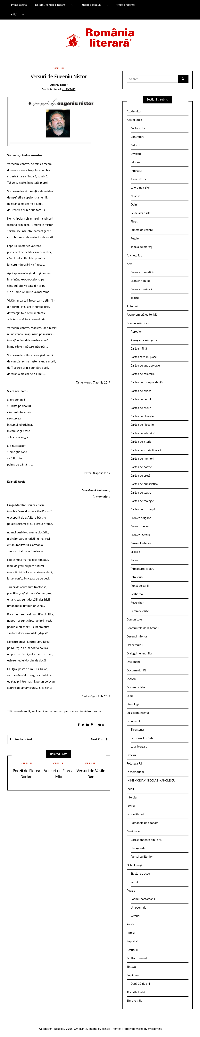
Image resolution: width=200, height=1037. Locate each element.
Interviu (132, 797)
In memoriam (135, 772)
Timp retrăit (134, 1000)
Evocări (131, 755)
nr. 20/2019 (68, 89)
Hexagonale (138, 848)
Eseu (130, 696)
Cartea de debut (141, 399)
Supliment (133, 975)
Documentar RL (136, 670)
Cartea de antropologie (145, 365)
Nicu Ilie (59, 1029)
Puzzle (135, 238)
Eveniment (133, 721)
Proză (130, 924)
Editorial (136, 162)
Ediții (14, 14)
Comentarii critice (138, 323)
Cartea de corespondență (147, 382)
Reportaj (132, 941)
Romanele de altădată (144, 823)
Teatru (135, 298)
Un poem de (138, 907)
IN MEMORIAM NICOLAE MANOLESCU (151, 780)
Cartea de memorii (142, 458)
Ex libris (135, 552)
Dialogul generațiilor (139, 653)
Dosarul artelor (136, 687)
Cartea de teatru (141, 492)
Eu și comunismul (138, 713)
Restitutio (137, 594)
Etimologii (133, 704)
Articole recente (125, 4)
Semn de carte (140, 611)
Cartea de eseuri (141, 408)
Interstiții (136, 171)
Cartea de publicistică (144, 484)
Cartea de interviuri (143, 433)
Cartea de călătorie (143, 374)
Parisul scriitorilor (142, 856)
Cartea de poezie (141, 467)
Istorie (131, 806)
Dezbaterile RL (136, 645)
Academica (134, 111)
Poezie (131, 890)
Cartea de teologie (142, 501)
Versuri (59, 68)
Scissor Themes (111, 1029)
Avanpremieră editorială (142, 314)
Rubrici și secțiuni (91, 4)
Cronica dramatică (142, 272)
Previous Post (23, 739)
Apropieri (137, 331)
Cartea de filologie (142, 416)
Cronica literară (140, 535)
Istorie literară (136, 814)
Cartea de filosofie (142, 424)
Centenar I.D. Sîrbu (142, 738)
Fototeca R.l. (135, 763)
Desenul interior (141, 543)
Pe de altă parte (141, 213)
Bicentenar (137, 729)
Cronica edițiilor (141, 518)
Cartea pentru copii (143, 509)
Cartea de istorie (141, 441)
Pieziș (134, 221)
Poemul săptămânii (143, 899)
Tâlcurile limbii (136, 992)
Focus (134, 560)
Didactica (136, 145)
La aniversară (139, 746)
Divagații (136, 154)
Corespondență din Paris (146, 840)
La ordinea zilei (140, 187)
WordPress (155, 1029)
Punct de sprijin (140, 585)
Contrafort (137, 137)
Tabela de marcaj (141, 247)
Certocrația (138, 128)
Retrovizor (137, 602)
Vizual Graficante (76, 1029)
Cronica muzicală (141, 289)
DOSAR (131, 679)
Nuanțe (135, 196)
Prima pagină (19, 4)
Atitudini (132, 306)
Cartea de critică (141, 391)
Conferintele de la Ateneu (143, 628)
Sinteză (131, 966)
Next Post (97, 739)
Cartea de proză (141, 475)
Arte (129, 264)
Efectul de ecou (140, 873)
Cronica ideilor (140, 526)
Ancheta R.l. (134, 255)
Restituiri (132, 950)
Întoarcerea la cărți (142, 569)
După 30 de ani (140, 983)
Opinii (134, 204)
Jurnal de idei (139, 179)
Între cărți (137, 577)
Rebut (134, 882)
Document (133, 662)
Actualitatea (134, 120)
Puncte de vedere (142, 230)
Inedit (130, 789)
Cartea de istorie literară (146, 450)
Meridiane (133, 831)
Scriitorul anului (137, 958)
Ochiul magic (135, 865)
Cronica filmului (140, 281)
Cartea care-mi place (144, 357)
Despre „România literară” (50, 4)
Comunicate (134, 619)
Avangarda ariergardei (145, 340)
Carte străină (139, 348)
